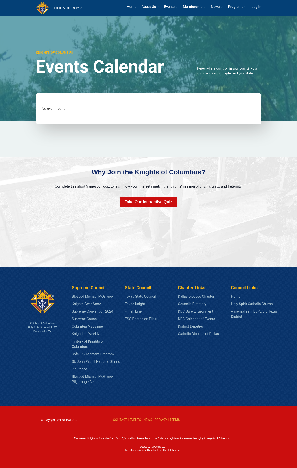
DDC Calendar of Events (196, 319)
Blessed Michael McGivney (93, 296)
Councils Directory (192, 304)
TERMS (175, 420)
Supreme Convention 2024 (92, 311)
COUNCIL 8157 (68, 8)
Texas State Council (140, 296)
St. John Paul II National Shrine (96, 361)
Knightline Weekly (85, 334)
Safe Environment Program (93, 354)
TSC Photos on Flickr (141, 319)
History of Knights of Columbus (88, 344)
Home (235, 296)
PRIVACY (161, 420)
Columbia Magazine (87, 326)
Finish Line (133, 311)
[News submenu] (222, 7)
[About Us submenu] (158, 7)
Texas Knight (135, 304)
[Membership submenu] (204, 7)
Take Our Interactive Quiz (148, 202)
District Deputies (191, 326)
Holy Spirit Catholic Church (252, 304)
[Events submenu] (176, 7)
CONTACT (120, 420)
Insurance (79, 369)
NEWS (147, 420)
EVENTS (135, 420)
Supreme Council (85, 319)
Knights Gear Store (86, 304)
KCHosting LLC (158, 447)
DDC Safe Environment (195, 311)
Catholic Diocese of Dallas (198, 334)
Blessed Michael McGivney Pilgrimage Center (93, 379)
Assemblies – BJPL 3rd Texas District (254, 314)
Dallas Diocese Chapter (196, 296)
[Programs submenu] (245, 7)
